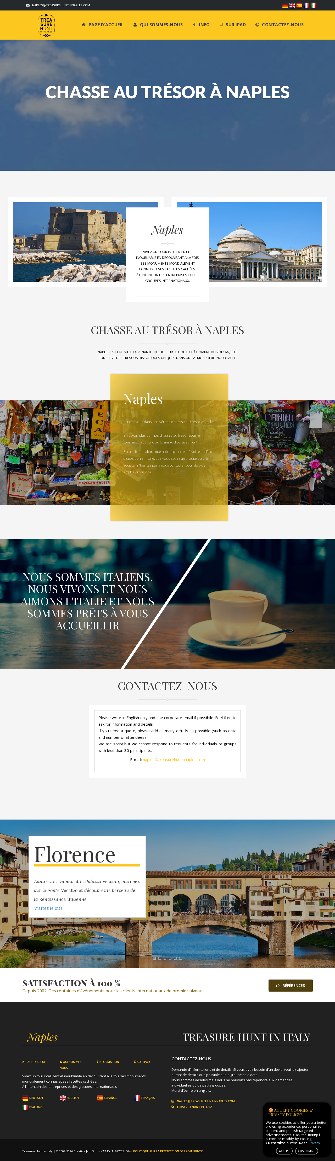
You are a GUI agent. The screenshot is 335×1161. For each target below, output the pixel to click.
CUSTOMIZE (306, 1151)
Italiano (32, 1107)
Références (290, 985)
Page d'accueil (103, 25)
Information (108, 1062)
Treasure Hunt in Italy (192, 1107)
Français (144, 1098)
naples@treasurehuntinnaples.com (61, 5)
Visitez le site (48, 908)
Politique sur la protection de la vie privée (168, 1151)
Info (201, 25)
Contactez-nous (279, 25)
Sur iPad (232, 25)
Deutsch (32, 1098)
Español (107, 1098)
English (69, 1098)
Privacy (314, 1143)
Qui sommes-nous (158, 25)
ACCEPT (284, 1151)
